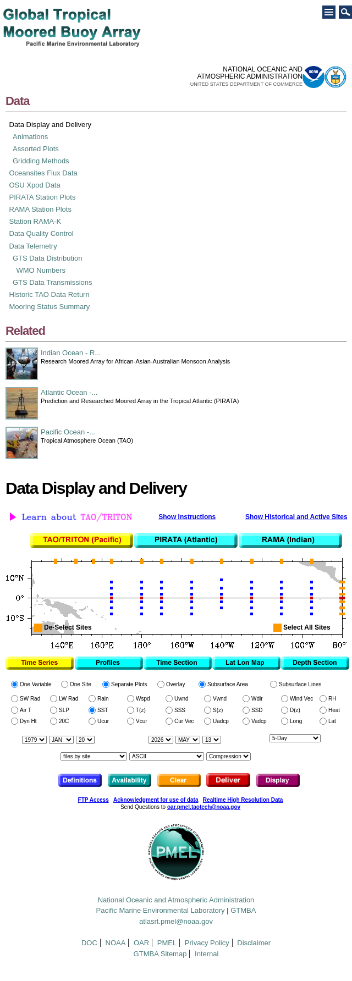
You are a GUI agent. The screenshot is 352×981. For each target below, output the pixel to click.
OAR (141, 943)
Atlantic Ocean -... (69, 392)
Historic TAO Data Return (49, 294)
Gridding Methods (41, 161)
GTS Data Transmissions (52, 282)
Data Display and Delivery (50, 124)
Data (17, 101)
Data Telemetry (33, 246)
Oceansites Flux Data (43, 173)
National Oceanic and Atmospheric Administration (176, 900)
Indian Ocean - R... (71, 353)
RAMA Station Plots (40, 209)
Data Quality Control (41, 233)
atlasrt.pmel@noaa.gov (176, 921)
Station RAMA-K (35, 221)
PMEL (167, 943)
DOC (89, 943)
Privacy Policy (207, 943)
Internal (206, 954)
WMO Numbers (41, 270)
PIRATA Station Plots (42, 197)
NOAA (116, 943)
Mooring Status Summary (49, 306)
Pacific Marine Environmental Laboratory (160, 910)
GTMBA (243, 910)
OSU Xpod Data (35, 185)
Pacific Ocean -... (68, 432)
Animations (30, 137)
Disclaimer (254, 943)
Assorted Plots (36, 149)
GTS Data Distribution (47, 258)
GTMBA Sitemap (160, 954)
